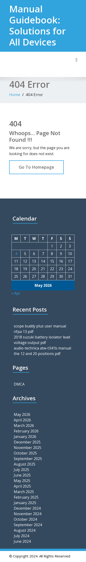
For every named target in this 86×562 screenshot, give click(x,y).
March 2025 (24, 491)
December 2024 (27, 508)
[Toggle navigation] (76, 59)
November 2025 (27, 447)
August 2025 (24, 464)
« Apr (15, 293)
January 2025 (25, 502)
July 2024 (21, 535)
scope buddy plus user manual (40, 326)
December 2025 (27, 442)
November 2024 (27, 513)
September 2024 (28, 524)
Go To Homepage (36, 167)
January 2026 (25, 436)
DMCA (19, 384)
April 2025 (22, 486)
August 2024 (24, 530)
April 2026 (22, 420)
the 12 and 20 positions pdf (37, 353)
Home (14, 94)
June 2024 (22, 541)
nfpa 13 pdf (23, 331)
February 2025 (26, 497)
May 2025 (22, 480)
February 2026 (26, 431)
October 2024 (25, 519)
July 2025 (21, 469)
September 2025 (28, 458)
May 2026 (22, 414)
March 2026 (24, 425)
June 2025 (22, 475)
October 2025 (25, 453)
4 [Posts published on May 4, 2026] (16, 253)
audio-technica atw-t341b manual (42, 348)
